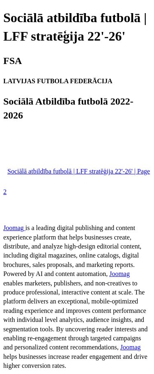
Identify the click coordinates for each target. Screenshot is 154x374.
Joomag (14, 227)
